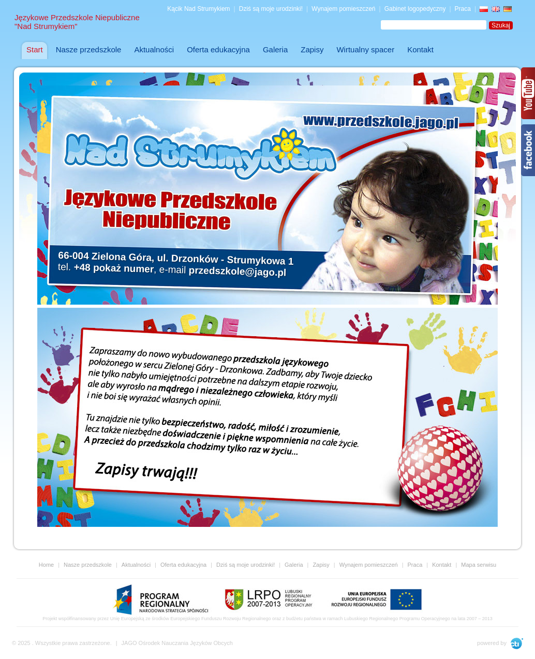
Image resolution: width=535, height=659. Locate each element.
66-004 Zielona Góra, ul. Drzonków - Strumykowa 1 (175, 258)
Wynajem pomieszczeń (343, 8)
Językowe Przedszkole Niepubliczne (77, 22)
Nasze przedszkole (88, 565)
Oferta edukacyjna (183, 565)
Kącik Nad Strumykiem (198, 8)
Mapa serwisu (478, 565)
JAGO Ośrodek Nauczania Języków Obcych (177, 643)
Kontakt (441, 565)
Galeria (294, 565)
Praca (463, 8)
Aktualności (136, 565)
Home (46, 565)
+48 (113, 268)
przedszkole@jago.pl (237, 271)
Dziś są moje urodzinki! (271, 8)
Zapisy (321, 565)
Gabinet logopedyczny (415, 8)
